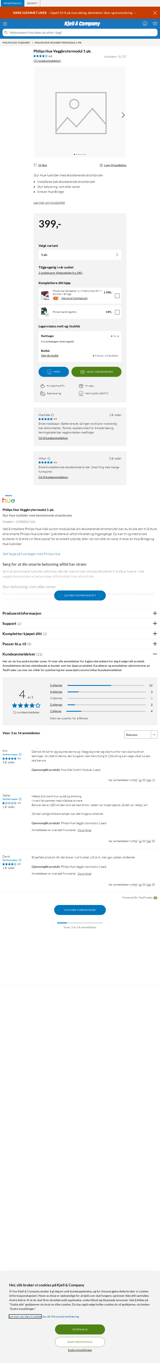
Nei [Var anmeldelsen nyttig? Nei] (148, 780)
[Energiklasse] (56, 298)
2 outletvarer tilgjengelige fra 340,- (61, 273)
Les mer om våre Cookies (25, 1316)
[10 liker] (40, 165)
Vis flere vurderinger (80, 909)
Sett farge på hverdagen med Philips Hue (31, 554)
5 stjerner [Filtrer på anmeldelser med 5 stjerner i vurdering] (56, 685)
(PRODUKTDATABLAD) (74, 298)
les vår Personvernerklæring (60, 1316)
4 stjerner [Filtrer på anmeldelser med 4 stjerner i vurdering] (56, 691)
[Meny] (5, 24)
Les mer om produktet (49, 202)
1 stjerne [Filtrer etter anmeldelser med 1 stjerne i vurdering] (55, 711)
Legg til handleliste (113, 165)
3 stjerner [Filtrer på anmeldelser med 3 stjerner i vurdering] (56, 698)
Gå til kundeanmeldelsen (53, 438)
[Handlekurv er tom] (155, 23)
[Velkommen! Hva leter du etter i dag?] (83, 32)
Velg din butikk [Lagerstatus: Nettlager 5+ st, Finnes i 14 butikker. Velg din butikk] (50, 355)
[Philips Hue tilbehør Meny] (33, 42)
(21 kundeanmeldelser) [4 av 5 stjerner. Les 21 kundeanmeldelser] (47, 60)
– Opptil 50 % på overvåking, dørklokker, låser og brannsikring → (75, 13)
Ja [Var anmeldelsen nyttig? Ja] (140, 780)
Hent (54, 371)
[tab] (12, 3)
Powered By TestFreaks (140, 898)
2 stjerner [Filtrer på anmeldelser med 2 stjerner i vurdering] (56, 704)
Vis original (84, 830)
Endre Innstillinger (80, 1350)
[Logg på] (145, 23)
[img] (123, 115)
